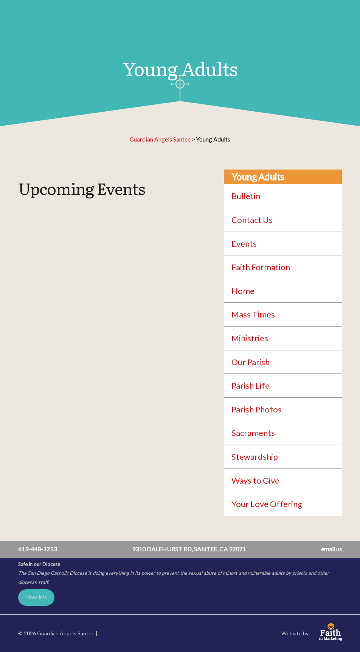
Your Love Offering (266, 504)
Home (242, 291)
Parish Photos (256, 409)
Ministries (249, 338)
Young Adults (257, 176)
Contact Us (252, 220)
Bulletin (245, 196)
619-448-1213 (37, 548)
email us (331, 548)
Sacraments (253, 433)
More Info (36, 597)
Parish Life (250, 385)
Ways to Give (255, 480)
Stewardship (254, 456)
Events (244, 243)
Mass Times (253, 314)
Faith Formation (260, 267)
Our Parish (250, 362)
